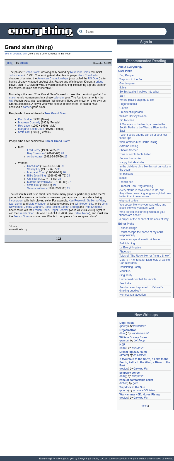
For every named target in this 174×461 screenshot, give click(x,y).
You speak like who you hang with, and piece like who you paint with (143, 206)
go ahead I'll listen (144, 390)
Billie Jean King (36, 175)
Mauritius (124, 271)
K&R (122, 344)
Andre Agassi (35, 156)
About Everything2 (130, 67)
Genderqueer (127, 83)
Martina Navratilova (39, 182)
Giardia (123, 108)
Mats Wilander (37, 203)
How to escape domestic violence (139, 239)
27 (69, 182)
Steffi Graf (24, 132)
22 (68, 188)
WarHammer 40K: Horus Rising (138, 142)
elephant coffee (128, 200)
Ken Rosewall (77, 200)
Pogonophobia (128, 103)
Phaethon (125, 251)
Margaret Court (36, 172)
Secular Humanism (130, 158)
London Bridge (128, 228)
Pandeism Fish (140, 333)
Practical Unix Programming (136, 186)
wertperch (137, 347)
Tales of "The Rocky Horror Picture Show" (144, 255)
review (124, 368)
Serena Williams (37, 188)
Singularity (125, 275)
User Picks (125, 71)
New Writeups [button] (146, 315)
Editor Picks (126, 223)
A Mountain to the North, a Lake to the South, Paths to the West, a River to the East (143, 127)
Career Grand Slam (57, 141)
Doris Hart (33, 166)
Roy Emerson (35, 153)
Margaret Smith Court (31, 128)
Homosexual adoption (132, 294)
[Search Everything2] (122, 31)
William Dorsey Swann (133, 116)
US (11, 100)
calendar (58, 97)
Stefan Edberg (70, 206)
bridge (99, 81)
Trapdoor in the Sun (131, 79)
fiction (123, 383)
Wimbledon (81, 203)
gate (135, 383)
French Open (41, 210)
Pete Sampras (93, 206)
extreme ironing (128, 146)
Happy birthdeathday (132, 162)
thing (9, 62)
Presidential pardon (131, 112)
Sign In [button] (146, 42)
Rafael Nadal (81, 213)
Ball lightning (127, 243)
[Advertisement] (87, 11)
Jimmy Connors (33, 206)
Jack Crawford (87, 75)
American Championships (52, 78)
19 (54, 185)
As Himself (139, 355)
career (27, 107)
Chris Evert (34, 178)
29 (65, 156)
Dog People (126, 75)
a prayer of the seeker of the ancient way (144, 219)
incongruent (16, 200)
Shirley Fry (33, 169)
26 (58, 150)
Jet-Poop (139, 340)
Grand (28, 72)
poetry (124, 326)
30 (58, 169)
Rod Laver (24, 125)
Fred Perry (33, 150)
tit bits (122, 87)
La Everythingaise (130, 247)
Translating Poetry (130, 267)
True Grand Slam (55, 113)
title (91, 203)
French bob (126, 182)
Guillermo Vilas (96, 200)
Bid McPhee (126, 120)
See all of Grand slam (16, 53)
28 (62, 153)
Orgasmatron (127, 330)
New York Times (80, 72)
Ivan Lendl (15, 203)
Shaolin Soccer (128, 150)
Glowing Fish (141, 368)
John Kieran (16, 75)
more (145, 405)
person (124, 340)
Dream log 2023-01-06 (133, 351)
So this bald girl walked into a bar (139, 91)
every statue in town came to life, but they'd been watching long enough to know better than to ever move (145, 193)
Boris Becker (52, 206)
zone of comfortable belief (134, 154)
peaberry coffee (129, 372)
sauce (123, 177)
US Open (93, 78)
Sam (122, 95)
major (12, 97)
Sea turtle (125, 283)
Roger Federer (59, 210)
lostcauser (139, 326)
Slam (36, 72)
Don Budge (25, 119)
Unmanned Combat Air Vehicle (137, 279)
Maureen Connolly (29, 122)
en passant (126, 173)
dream (124, 355)
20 (64, 172)
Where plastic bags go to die (136, 99)
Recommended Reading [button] (146, 61)
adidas (24, 62)
